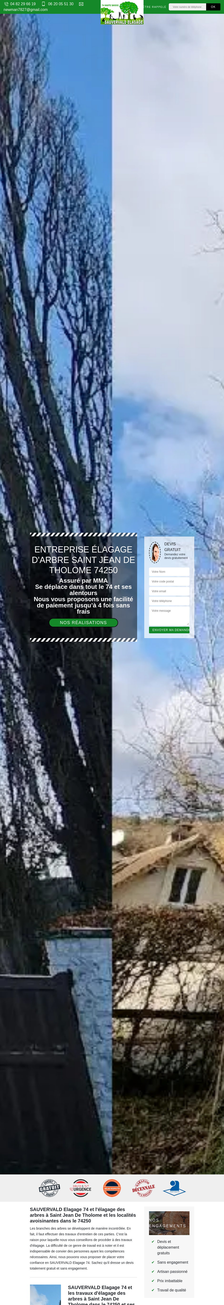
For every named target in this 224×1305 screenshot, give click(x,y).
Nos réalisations (83, 622)
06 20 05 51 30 (57, 4)
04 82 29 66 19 (20, 4)
